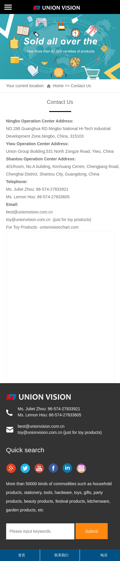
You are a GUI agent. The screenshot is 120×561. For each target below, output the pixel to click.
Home (58, 85)
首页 (21, 555)
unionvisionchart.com (59, 227)
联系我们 (61, 555)
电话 (103, 555)
